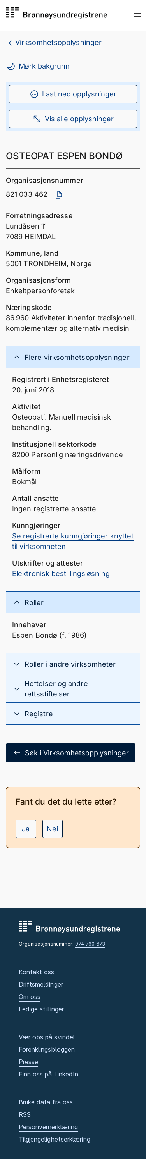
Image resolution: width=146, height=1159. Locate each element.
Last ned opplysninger (73, 94)
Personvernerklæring (48, 1127)
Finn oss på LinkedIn (49, 1074)
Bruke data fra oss (46, 1102)
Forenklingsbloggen (47, 1049)
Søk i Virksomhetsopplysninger (70, 752)
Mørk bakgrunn (38, 66)
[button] (137, 15)
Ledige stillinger (41, 1009)
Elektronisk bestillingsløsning (61, 573)
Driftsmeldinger (41, 984)
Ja (26, 829)
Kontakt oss (37, 972)
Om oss (30, 997)
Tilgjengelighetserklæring (54, 1139)
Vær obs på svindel (47, 1037)
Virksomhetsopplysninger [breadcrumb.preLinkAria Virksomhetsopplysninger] (58, 42)
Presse (29, 1062)
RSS (25, 1114)
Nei (52, 829)
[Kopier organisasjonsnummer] (58, 195)
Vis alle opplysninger (73, 119)
